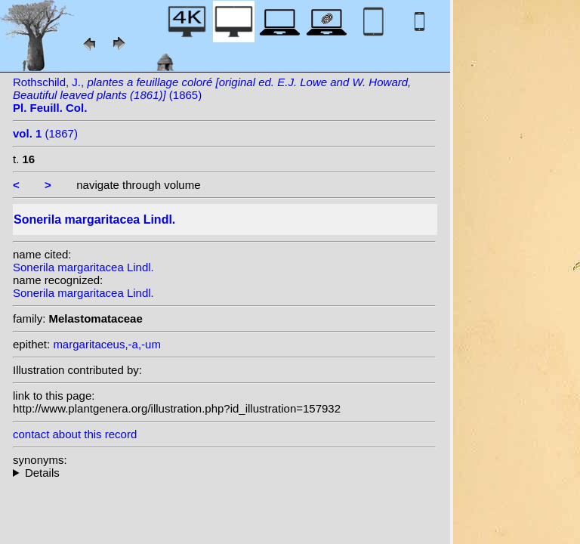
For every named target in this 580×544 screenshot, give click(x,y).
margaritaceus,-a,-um (107, 344)
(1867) (45, 133)
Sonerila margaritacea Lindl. (83, 267)
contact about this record (75, 434)
